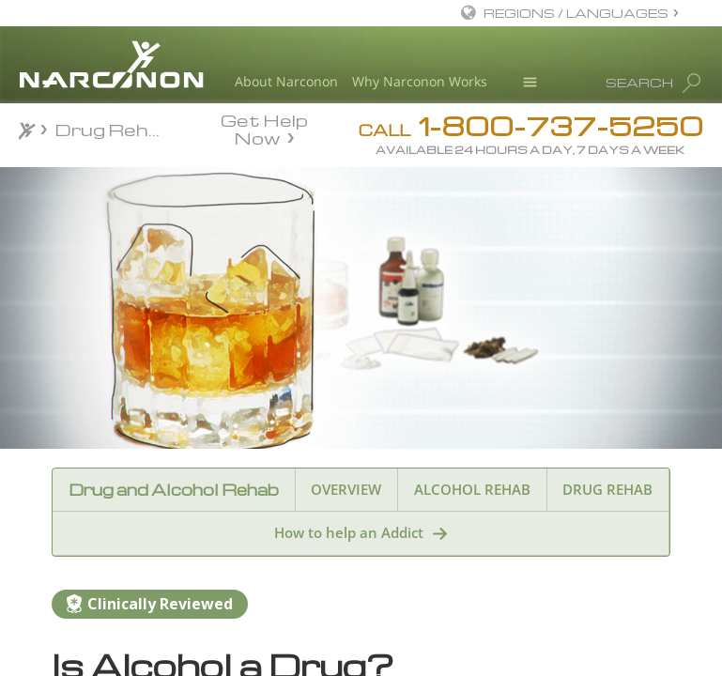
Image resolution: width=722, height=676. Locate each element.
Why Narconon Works (419, 81)
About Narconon (286, 81)
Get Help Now (264, 127)
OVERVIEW (346, 489)
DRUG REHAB (607, 489)
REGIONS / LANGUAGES (576, 13)
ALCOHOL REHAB (472, 489)
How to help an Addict (348, 532)
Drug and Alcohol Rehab (174, 489)
